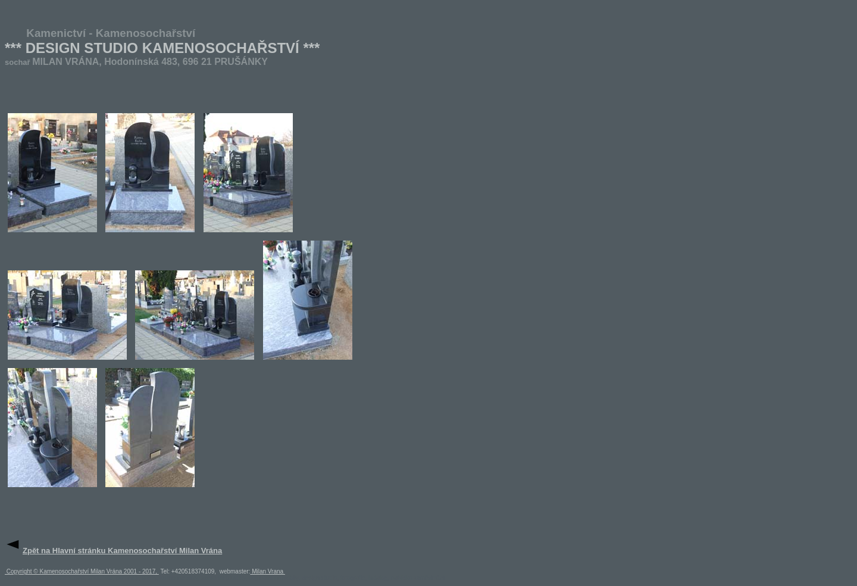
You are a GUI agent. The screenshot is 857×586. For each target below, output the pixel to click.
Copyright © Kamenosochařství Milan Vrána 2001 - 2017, (82, 571)
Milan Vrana (267, 571)
